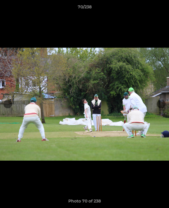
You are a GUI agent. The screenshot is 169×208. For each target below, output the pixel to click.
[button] (162, 8)
